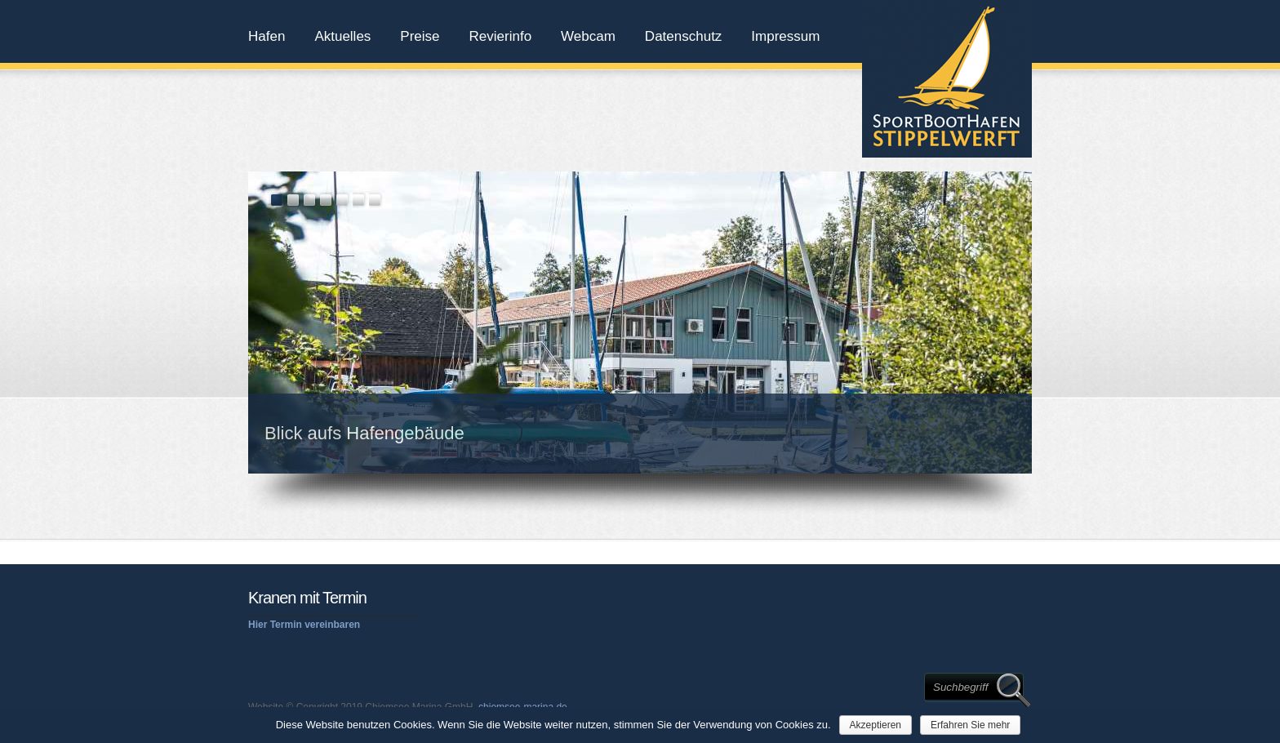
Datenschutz (683, 36)
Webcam (588, 36)
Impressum (785, 36)
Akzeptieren (875, 725)
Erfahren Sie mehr (970, 725)
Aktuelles (342, 36)
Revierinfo (500, 36)
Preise (419, 36)
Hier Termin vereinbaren (304, 624)
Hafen (266, 36)
